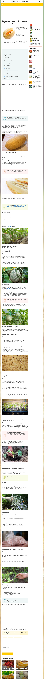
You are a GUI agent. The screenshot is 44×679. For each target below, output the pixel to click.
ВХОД (40, 1)
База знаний (14, 1)
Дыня (15, 637)
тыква (16, 479)
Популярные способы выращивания (10, 60)
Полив (6, 73)
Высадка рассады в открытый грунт (11, 70)
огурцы (21, 479)
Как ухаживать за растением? (9, 71)
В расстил (7, 62)
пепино (8, 479)
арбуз (18, 479)
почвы (19, 225)
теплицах (8, 288)
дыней (17, 29)
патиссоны (12, 479)
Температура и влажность (10, 55)
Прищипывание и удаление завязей (11, 76)
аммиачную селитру (7, 520)
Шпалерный (7, 63)
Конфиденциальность (26, 672)
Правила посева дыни (8, 65)
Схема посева (7, 68)
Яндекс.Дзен (11, 672)
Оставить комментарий (7, 653)
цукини (23, 477)
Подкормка (7, 74)
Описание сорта (7, 52)
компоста (25, 463)
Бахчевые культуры (19, 637)
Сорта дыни (5, 637)
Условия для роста (7, 54)
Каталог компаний (25, 1)
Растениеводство (10, 637)
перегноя (5, 464)
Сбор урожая (6, 78)
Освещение (7, 57)
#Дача (23, 4)
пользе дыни (13, 206)
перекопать (9, 226)
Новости (18, 1)
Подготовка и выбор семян (10, 66)
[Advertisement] (22, 12)
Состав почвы (7, 58)
